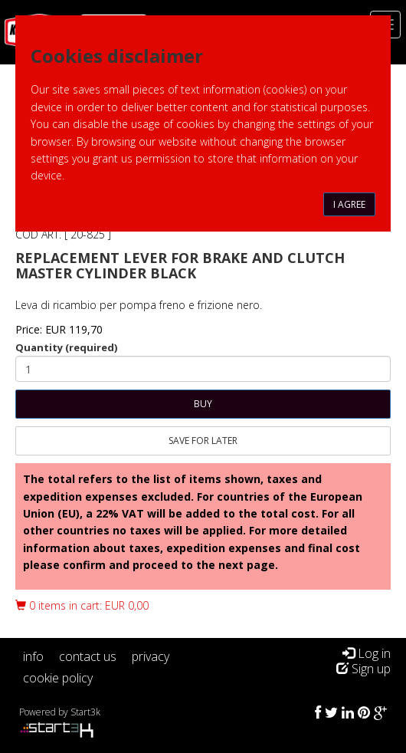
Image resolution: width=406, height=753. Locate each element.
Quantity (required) (66, 347)
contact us (87, 656)
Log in (366, 653)
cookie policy (58, 678)
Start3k (85, 711)
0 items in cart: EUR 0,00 (82, 605)
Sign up (363, 668)
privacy (150, 656)
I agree (349, 204)
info (33, 656)
